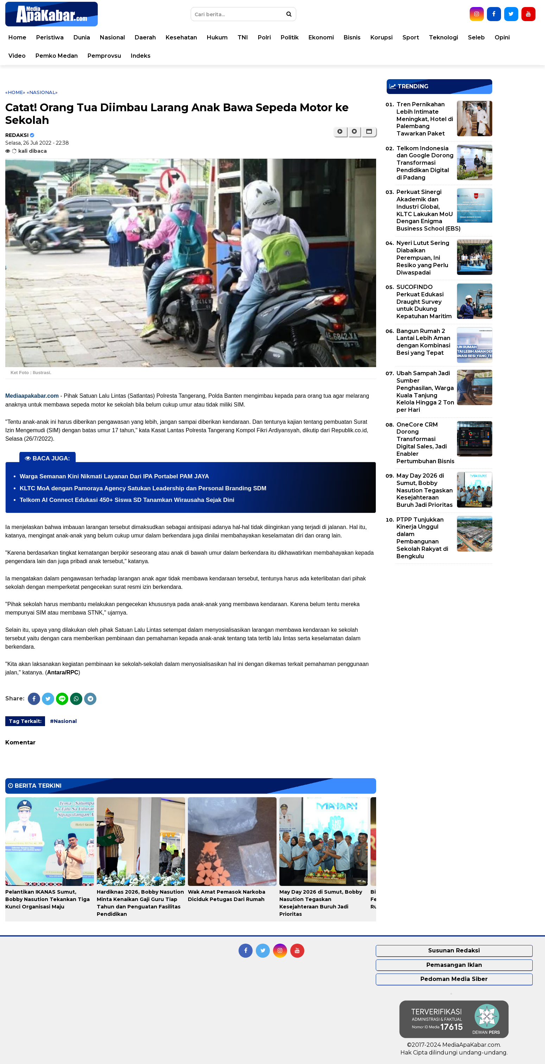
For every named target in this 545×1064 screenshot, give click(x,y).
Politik (298, 37)
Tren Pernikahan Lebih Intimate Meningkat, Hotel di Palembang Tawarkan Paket (425, 119)
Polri (272, 37)
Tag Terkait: (25, 721)
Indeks (149, 55)
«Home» (15, 92)
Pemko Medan (65, 55)
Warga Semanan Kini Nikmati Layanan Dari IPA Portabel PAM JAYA (114, 476)
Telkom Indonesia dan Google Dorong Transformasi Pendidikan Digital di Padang (425, 163)
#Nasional (63, 721)
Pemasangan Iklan (454, 965)
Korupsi (390, 37)
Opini (510, 37)
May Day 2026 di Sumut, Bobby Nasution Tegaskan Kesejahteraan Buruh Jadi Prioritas (425, 490)
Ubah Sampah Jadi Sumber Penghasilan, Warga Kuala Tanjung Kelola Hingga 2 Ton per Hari (425, 391)
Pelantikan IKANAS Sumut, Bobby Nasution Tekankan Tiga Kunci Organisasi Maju (47, 899)
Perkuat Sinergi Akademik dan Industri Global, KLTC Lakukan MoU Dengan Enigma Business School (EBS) (429, 210)
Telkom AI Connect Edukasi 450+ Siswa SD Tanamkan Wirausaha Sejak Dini (127, 500)
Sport (419, 37)
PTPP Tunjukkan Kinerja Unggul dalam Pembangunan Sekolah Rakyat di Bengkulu (422, 538)
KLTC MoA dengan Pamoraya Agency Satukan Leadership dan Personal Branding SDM (143, 488)
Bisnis (360, 37)
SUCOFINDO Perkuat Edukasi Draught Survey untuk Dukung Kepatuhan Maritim (424, 302)
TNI (251, 37)
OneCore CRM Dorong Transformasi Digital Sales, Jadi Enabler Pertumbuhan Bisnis (426, 443)
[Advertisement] (439, 618)
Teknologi (451, 37)
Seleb (484, 37)
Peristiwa (58, 37)
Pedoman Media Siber (454, 979)
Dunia (90, 37)
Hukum (225, 37)
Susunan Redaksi (454, 950)
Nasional (120, 37)
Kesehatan (189, 37)
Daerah (153, 37)
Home (25, 37)
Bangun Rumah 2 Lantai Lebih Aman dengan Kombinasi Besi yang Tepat (423, 342)
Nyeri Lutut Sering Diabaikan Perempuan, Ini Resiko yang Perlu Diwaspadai (423, 258)
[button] (369, 132)
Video (25, 55)
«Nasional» (42, 92)
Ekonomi (329, 37)
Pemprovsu (112, 55)
